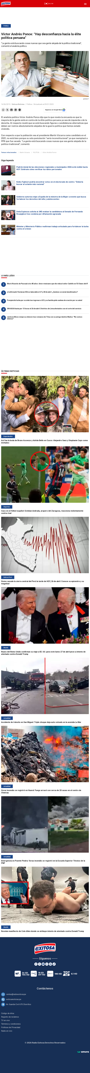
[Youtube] (43, 964)
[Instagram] (46, 964)
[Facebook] (36, 964)
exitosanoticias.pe (13, 999)
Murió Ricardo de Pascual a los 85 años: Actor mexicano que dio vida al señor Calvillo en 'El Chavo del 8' (47, 284)
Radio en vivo (6, 1031)
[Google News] (50, 964)
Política (6, 26)
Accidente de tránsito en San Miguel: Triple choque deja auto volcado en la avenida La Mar (41, 722)
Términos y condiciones (11, 1024)
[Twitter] (39, 964)
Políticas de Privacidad (10, 1027)
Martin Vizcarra (25, 152)
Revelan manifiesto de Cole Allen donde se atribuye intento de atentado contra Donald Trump (42, 931)
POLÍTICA (36, 152)
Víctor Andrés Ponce (49, 152)
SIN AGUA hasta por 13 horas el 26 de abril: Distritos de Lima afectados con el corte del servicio (44, 309)
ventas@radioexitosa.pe (16, 994)
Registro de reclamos (10, 1017)
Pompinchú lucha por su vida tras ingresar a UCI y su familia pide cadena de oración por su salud (44, 300)
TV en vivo (5, 1020)
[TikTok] (54, 964)
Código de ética (7, 1013)
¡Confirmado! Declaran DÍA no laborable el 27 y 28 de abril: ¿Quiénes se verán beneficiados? (42, 292)
